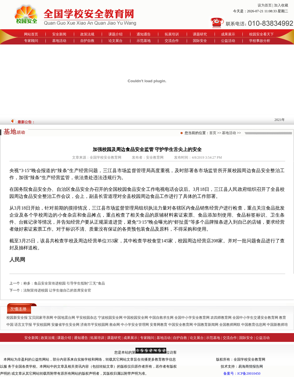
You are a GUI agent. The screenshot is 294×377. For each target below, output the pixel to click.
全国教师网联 (229, 325)
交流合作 (172, 41)
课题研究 (200, 34)
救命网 (114, 325)
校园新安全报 (17, 318)
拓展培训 (172, 34)
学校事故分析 (259, 41)
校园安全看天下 (261, 34)
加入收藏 (281, 5)
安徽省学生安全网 (65, 325)
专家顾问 (31, 41)
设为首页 (265, 5)
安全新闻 (59, 34)
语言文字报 (23, 325)
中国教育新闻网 (206, 325)
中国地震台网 (64, 318)
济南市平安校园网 (94, 325)
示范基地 (144, 41)
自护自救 (87, 41)
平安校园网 (41, 325)
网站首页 (31, 34)
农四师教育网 (221, 318)
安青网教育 (158, 325)
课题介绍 (115, 34)
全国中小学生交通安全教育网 (255, 318)
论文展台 (115, 41)
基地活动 (59, 41)
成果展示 (228, 34)
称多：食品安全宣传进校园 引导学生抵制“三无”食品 (64, 283)
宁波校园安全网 (110, 318)
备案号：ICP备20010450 (242, 373)
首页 (212, 133)
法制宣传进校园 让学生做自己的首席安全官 (57, 290)
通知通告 (144, 34)
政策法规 (87, 34)
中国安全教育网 (180, 325)
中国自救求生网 (161, 318)
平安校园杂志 (86, 318)
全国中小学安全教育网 (192, 318)
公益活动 (228, 41)
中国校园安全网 (135, 318)
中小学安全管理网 (135, 325)
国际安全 (200, 41)
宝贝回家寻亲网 (40, 318)
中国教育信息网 (253, 325)
